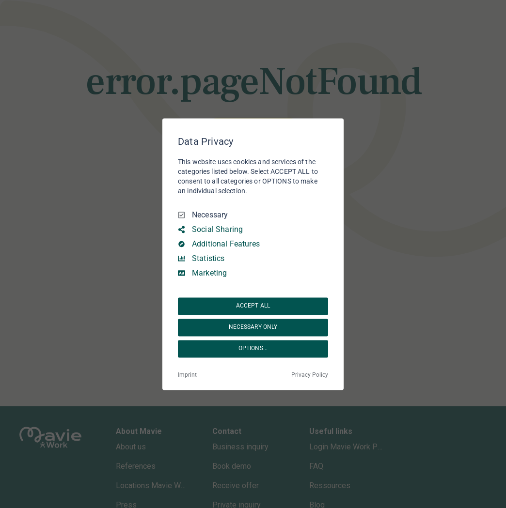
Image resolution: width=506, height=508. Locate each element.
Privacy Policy (309, 375)
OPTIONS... (253, 348)
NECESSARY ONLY (253, 327)
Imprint (187, 375)
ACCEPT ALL (253, 306)
